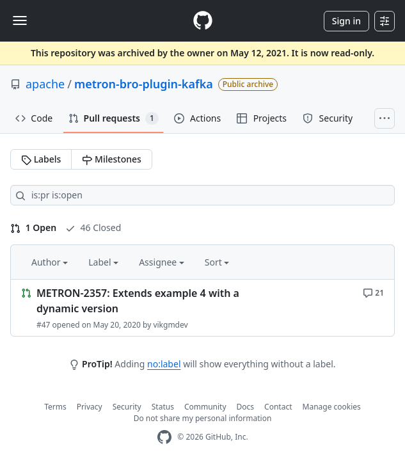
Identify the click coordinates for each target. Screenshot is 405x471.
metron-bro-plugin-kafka (143, 84)
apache (45, 84)
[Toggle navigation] (19, 20)
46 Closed (93, 227)
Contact (278, 406)
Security (127, 406)
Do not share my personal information (203, 418)
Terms (55, 406)
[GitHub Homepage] (164, 437)
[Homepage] (203, 20)
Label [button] (103, 262)
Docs (246, 406)
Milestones (111, 159)
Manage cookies (332, 406)
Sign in (346, 21)
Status (163, 406)
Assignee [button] (161, 262)
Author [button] (49, 262)
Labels (41, 159)
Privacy (89, 406)
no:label (163, 364)
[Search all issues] (202, 195)
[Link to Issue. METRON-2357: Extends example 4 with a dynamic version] (202, 308)
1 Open (33, 227)
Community (205, 406)
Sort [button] (217, 262)
